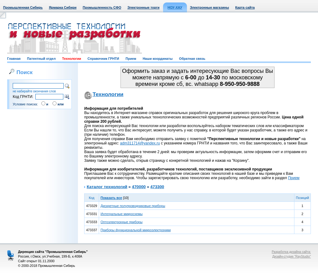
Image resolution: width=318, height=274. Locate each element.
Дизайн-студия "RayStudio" (291, 256)
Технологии (71, 58)
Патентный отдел (41, 58)
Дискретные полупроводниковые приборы (133, 206)
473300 (157, 186)
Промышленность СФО (102, 7)
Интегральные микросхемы (122, 214)
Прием (130, 58)
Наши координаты (157, 58)
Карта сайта (245, 7)
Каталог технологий (107, 186)
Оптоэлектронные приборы (122, 222)
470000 (139, 186)
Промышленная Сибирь (23, 7)
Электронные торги (143, 7)
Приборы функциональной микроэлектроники (136, 230)
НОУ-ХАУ (175, 7)
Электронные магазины (209, 7)
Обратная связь (192, 58)
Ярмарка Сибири (62, 7)
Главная (13, 58)
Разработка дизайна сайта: (291, 252)
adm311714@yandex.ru (140, 143)
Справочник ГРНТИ (103, 58)
